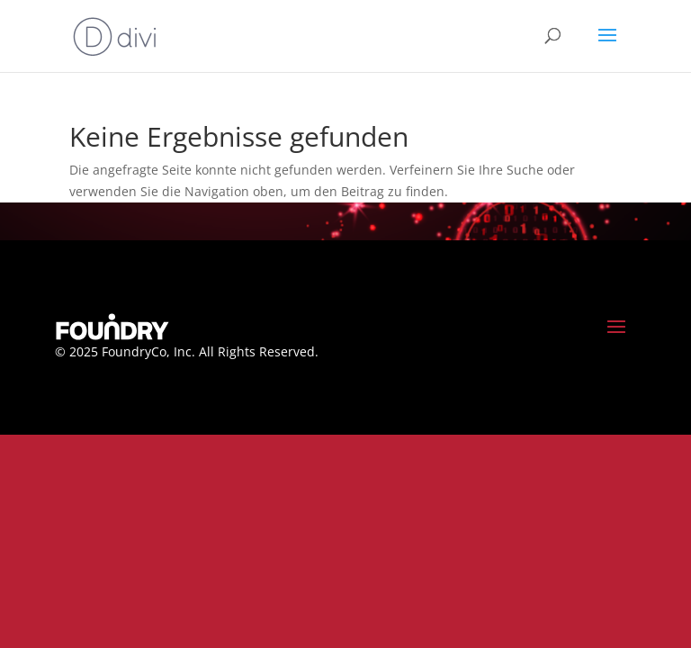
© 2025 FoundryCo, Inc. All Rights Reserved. (187, 351)
